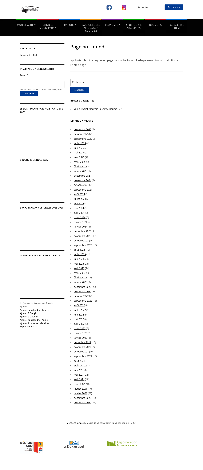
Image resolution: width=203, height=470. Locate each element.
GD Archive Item (177, 26)
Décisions (155, 25)
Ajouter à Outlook (29, 316)
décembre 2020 (82, 398)
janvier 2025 (80, 171)
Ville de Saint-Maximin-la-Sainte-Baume (95, 109)
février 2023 (80, 277)
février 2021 (80, 388)
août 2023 (79, 249)
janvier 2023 (80, 282)
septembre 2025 (83, 138)
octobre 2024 (81, 185)
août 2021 (79, 361)
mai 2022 (79, 319)
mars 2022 (79, 328)
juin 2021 (79, 370)
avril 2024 (79, 212)
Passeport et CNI (28, 54)
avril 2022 (79, 323)
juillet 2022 (80, 310)
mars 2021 (79, 384)
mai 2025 (79, 152)
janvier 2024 (80, 226)
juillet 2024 (80, 198)
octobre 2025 (81, 134)
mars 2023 (79, 273)
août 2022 (79, 305)
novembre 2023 (82, 236)
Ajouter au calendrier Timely (34, 309)
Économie (111, 25)
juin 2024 (79, 203)
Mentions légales (75, 422)
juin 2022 (79, 314)
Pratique (68, 25)
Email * (24, 75)
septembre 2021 (83, 356)
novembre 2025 (82, 129)
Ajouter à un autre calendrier (34, 323)
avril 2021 (79, 379)
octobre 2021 (81, 351)
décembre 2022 (82, 287)
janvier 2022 (80, 337)
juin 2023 (79, 259)
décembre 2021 (82, 342)
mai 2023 (79, 263)
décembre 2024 (82, 175)
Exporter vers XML (29, 326)
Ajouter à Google (28, 313)
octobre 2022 (81, 296)
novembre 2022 (82, 291)
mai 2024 (79, 208)
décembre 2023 (82, 231)
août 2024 (79, 194)
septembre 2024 (83, 189)
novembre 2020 (82, 402)
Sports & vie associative (134, 26)
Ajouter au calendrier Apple (34, 319)
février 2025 (80, 166)
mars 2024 (79, 217)
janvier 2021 (80, 393)
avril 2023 (79, 268)
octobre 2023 (81, 240)
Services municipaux (46, 26)
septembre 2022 (83, 300)
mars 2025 (79, 162)
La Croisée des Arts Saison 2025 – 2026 (91, 28)
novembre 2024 (82, 180)
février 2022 (80, 333)
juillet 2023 (80, 254)
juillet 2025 (80, 143)
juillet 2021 (80, 365)
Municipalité (25, 25)
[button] (23, 306)
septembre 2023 (83, 245)
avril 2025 (79, 157)
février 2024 (80, 222)
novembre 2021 (82, 347)
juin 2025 (79, 148)
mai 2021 (79, 374)
